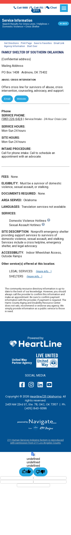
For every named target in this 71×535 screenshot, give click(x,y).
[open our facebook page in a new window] (22, 387)
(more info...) (43, 271)
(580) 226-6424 (12, 119)
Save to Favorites (43, 43)
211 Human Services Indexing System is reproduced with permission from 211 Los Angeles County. (35, 441)
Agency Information (14, 46)
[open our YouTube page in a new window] (49, 387)
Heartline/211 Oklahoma (45, 396)
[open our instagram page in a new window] (31, 387)
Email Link (59, 43)
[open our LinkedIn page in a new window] (40, 387)
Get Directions (11, 43)
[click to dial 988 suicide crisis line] (21, 8)
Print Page (26, 43)
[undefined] (26, 471)
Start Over (32, 46)
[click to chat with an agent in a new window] (51, 8)
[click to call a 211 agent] (37, 8)
